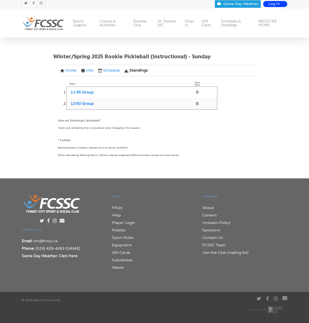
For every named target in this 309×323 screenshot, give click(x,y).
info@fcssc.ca (45, 241)
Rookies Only (140, 23)
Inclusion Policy (216, 222)
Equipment (122, 245)
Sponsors (211, 230)
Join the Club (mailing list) (225, 252)
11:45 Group (82, 92)
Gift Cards (206, 23)
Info (87, 70)
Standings (136, 70)
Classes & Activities (108, 23)
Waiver (118, 267)
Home (68, 70)
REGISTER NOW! (267, 23)
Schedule (109, 70)
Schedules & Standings (231, 23)
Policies (119, 230)
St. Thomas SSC (167, 23)
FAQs (117, 207)
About (208, 207)
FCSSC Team (213, 245)
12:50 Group (82, 103)
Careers (209, 215)
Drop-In (190, 23)
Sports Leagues (79, 23)
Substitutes (122, 260)
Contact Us (212, 237)
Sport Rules (122, 237)
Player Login (123, 222)
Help (116, 215)
